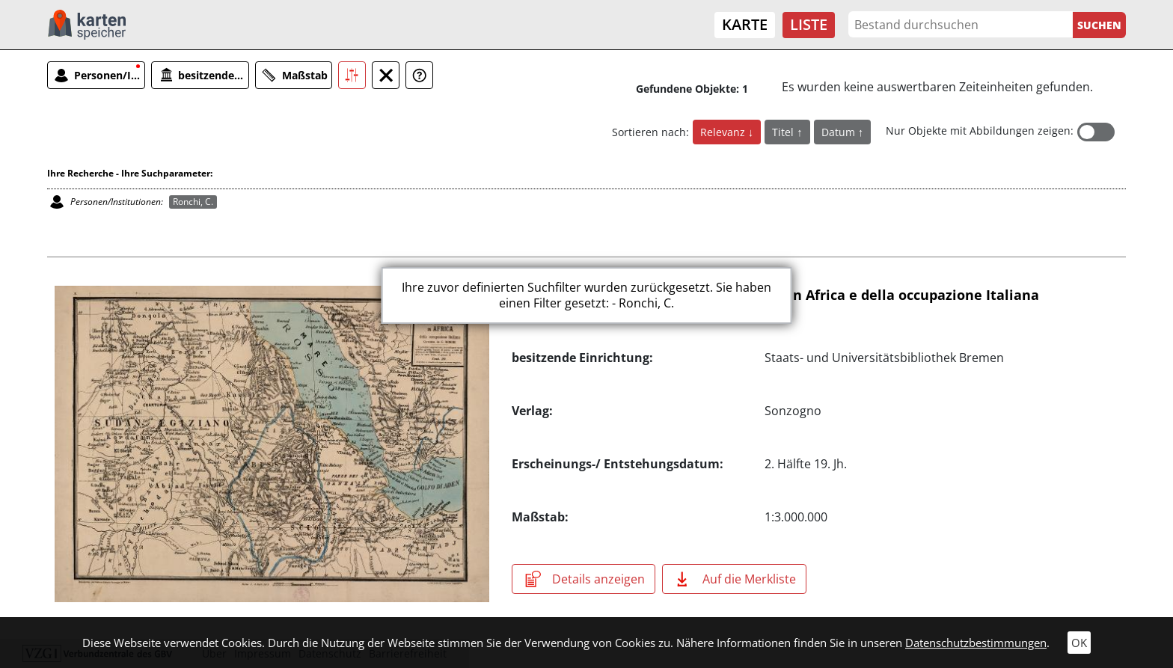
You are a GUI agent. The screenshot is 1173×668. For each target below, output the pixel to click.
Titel (784, 132)
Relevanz (724, 132)
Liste (808, 24)
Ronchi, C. (193, 201)
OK (1079, 642)
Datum (839, 132)
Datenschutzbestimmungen (976, 642)
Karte (745, 24)
